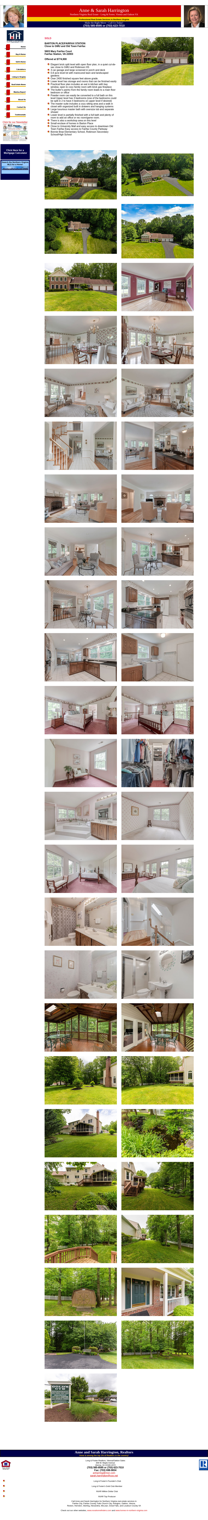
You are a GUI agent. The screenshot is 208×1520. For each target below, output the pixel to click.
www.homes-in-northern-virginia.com (131, 1510)
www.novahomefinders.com (99, 1510)
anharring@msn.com (104, 1473)
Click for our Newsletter (15, 122)
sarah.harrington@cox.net (104, 1475)
